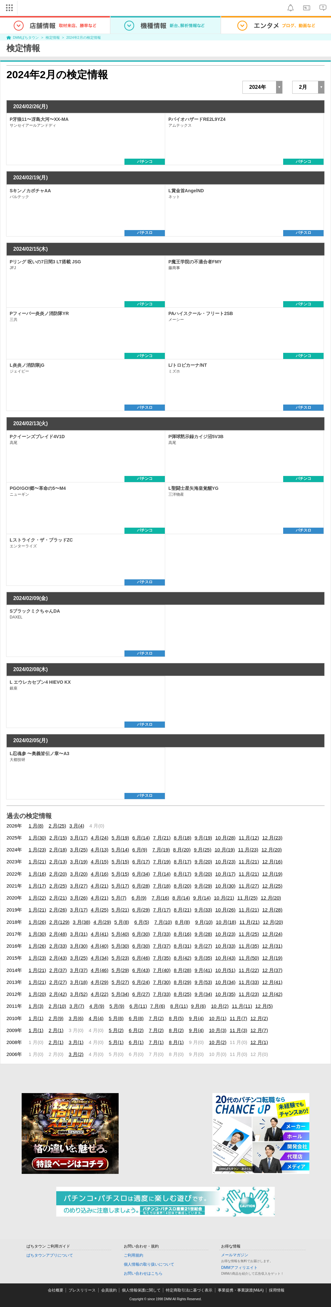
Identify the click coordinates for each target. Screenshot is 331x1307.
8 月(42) (182, 958)
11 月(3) (238, 1030)
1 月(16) (37, 874)
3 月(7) (76, 1006)
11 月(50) (249, 958)
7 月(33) (162, 934)
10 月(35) (225, 994)
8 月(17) (182, 861)
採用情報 (276, 1290)
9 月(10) (204, 922)
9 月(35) (203, 958)
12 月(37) (272, 970)
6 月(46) (141, 958)
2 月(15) (58, 837)
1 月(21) (37, 861)
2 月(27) (58, 982)
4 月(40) (99, 946)
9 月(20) (203, 861)
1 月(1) (35, 1018)
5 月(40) (120, 934)
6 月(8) (136, 1018)
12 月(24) (272, 934)
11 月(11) (242, 1006)
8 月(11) (179, 1006)
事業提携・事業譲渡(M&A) (241, 1290)
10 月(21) (224, 898)
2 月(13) (58, 861)
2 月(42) (58, 994)
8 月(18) (182, 837)
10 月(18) (226, 922)
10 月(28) (225, 837)
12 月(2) (259, 1018)
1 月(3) (35, 1006)
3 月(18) (79, 982)
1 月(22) (37, 898)
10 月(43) (225, 958)
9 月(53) (203, 982)
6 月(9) (139, 849)
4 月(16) (99, 874)
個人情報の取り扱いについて (149, 1264)
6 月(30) (141, 934)
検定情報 (53, 37)
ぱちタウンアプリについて (50, 1255)
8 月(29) (182, 982)
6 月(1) (136, 1042)
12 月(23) (272, 837)
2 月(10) (57, 1006)
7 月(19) (161, 849)
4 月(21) (99, 886)
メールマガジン (234, 1255)
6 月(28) (141, 886)
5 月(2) (116, 1030)
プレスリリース (82, 1290)
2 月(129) (59, 922)
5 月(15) (120, 861)
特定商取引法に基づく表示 (189, 1290)
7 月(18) (162, 886)
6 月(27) (141, 994)
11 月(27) (249, 886)
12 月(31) (272, 946)
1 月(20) (37, 994)
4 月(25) (99, 909)
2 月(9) (55, 1018)
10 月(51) (225, 970)
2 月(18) (58, 849)
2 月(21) (58, 898)
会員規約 (109, 1290)
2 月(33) (58, 946)
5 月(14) (120, 849)
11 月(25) (247, 898)
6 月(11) (138, 1006)
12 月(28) (272, 909)
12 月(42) (272, 994)
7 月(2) (156, 1018)
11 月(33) (249, 982)
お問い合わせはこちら (143, 1273)
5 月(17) (120, 886)
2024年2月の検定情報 (83, 37)
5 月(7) (119, 898)
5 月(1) (116, 1042)
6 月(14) (141, 837)
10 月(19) (225, 849)
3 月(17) (79, 837)
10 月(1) (217, 1018)
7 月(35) (162, 958)
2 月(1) (55, 1030)
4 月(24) (99, 837)
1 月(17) (37, 886)
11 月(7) (238, 1018)
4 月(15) (99, 861)
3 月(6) (76, 1018)
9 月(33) (203, 909)
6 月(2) (136, 1030)
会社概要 (55, 1290)
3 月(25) (79, 849)
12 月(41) (272, 982)
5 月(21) (120, 909)
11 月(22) (249, 970)
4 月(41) (99, 934)
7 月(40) (162, 970)
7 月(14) (162, 874)
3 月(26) (79, 898)
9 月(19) (203, 837)
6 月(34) (141, 874)
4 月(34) (99, 958)
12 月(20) (272, 849)
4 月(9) (97, 1006)
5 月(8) (121, 922)
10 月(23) (225, 861)
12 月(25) (272, 886)
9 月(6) (198, 1006)
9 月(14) (202, 898)
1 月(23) (37, 849)
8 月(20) (182, 849)
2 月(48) (58, 934)
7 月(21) (162, 837)
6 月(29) (141, 909)
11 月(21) (249, 861)
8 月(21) (182, 909)
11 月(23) (248, 849)
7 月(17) (162, 909)
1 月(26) (37, 922)
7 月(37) (162, 946)
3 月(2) (76, 1054)
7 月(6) (157, 1006)
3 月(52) (79, 994)
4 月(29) (102, 922)
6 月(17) (141, 861)
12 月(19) (272, 874)
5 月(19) (120, 837)
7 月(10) (163, 922)
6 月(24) (141, 982)
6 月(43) (141, 970)
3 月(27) (79, 886)
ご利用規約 (133, 1255)
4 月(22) (99, 994)
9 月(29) (203, 886)
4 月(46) (99, 970)
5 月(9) (117, 1006)
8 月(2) (176, 1030)
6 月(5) (141, 922)
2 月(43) (58, 958)
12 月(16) (272, 861)
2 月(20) (58, 874)
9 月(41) (203, 970)
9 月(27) (203, 946)
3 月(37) (79, 970)
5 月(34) (120, 994)
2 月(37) (58, 970)
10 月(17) (225, 874)
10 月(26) (225, 909)
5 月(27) (120, 982)
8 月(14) (181, 898)
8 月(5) (176, 1018)
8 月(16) (182, 934)
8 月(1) (176, 1042)
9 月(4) (196, 1018)
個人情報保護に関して (141, 1290)
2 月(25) (57, 825)
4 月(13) (99, 849)
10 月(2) (220, 1006)
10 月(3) (217, 1030)
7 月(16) (160, 898)
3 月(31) (79, 934)
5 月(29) (120, 970)
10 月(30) (225, 886)
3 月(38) (81, 922)
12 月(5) (264, 1006)
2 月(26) (58, 909)
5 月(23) (120, 958)
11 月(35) (249, 946)
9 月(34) (203, 994)
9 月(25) (202, 849)
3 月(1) (76, 1042)
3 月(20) (79, 874)
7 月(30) (162, 982)
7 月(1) (156, 1042)
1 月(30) (37, 837)
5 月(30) (120, 946)
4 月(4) (96, 1018)
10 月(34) (225, 982)
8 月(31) (182, 946)
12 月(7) (259, 1030)
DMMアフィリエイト (239, 1267)
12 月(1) (259, 1042)
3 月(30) (79, 946)
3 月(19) (79, 861)
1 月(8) (35, 825)
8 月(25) (182, 994)
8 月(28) (182, 970)
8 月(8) (182, 922)
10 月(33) (225, 946)
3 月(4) (76, 825)
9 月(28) (203, 934)
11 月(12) (249, 837)
